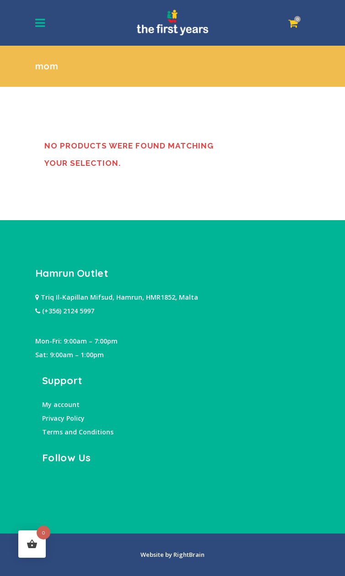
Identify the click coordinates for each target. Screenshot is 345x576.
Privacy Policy (63, 418)
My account (61, 404)
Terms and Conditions (77, 432)
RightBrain (188, 554)
